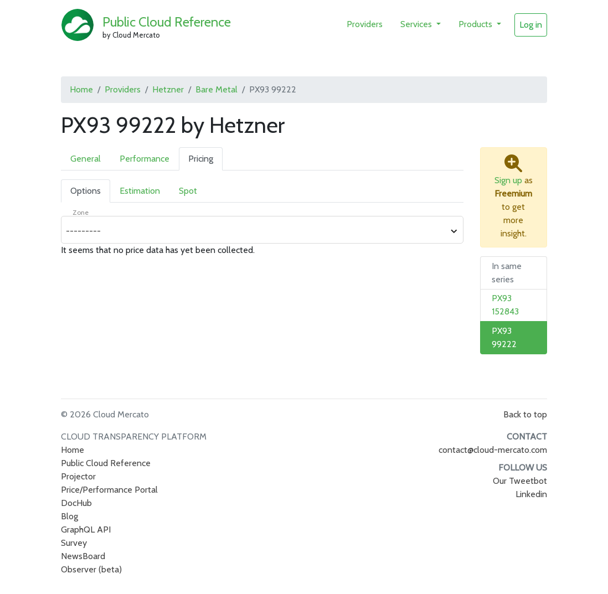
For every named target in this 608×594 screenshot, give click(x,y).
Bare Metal (216, 89)
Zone (81, 212)
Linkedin (531, 494)
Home (81, 89)
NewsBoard (83, 556)
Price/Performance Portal (109, 489)
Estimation (140, 190)
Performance (144, 158)
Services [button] (417, 24)
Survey (74, 543)
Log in (530, 24)
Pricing (200, 158)
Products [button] (476, 24)
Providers (365, 24)
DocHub (76, 503)
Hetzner (168, 89)
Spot (188, 190)
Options (85, 190)
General (85, 158)
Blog (69, 516)
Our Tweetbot (520, 481)
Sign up (508, 180)
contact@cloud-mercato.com (493, 450)
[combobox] (256, 231)
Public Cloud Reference (166, 22)
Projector (78, 476)
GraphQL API (86, 529)
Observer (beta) (91, 569)
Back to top (525, 414)
